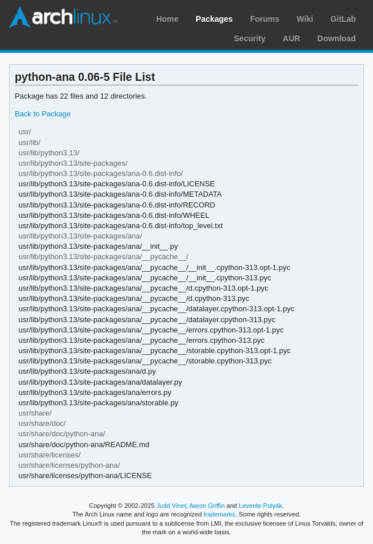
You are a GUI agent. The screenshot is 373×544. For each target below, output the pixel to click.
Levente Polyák (260, 505)
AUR (291, 38)
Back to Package (43, 113)
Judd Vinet (172, 505)
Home (167, 19)
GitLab (343, 19)
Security (250, 38)
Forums (264, 19)
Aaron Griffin (207, 505)
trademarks (219, 514)
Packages (214, 19)
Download (336, 38)
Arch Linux (63, 17)
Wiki (305, 19)
